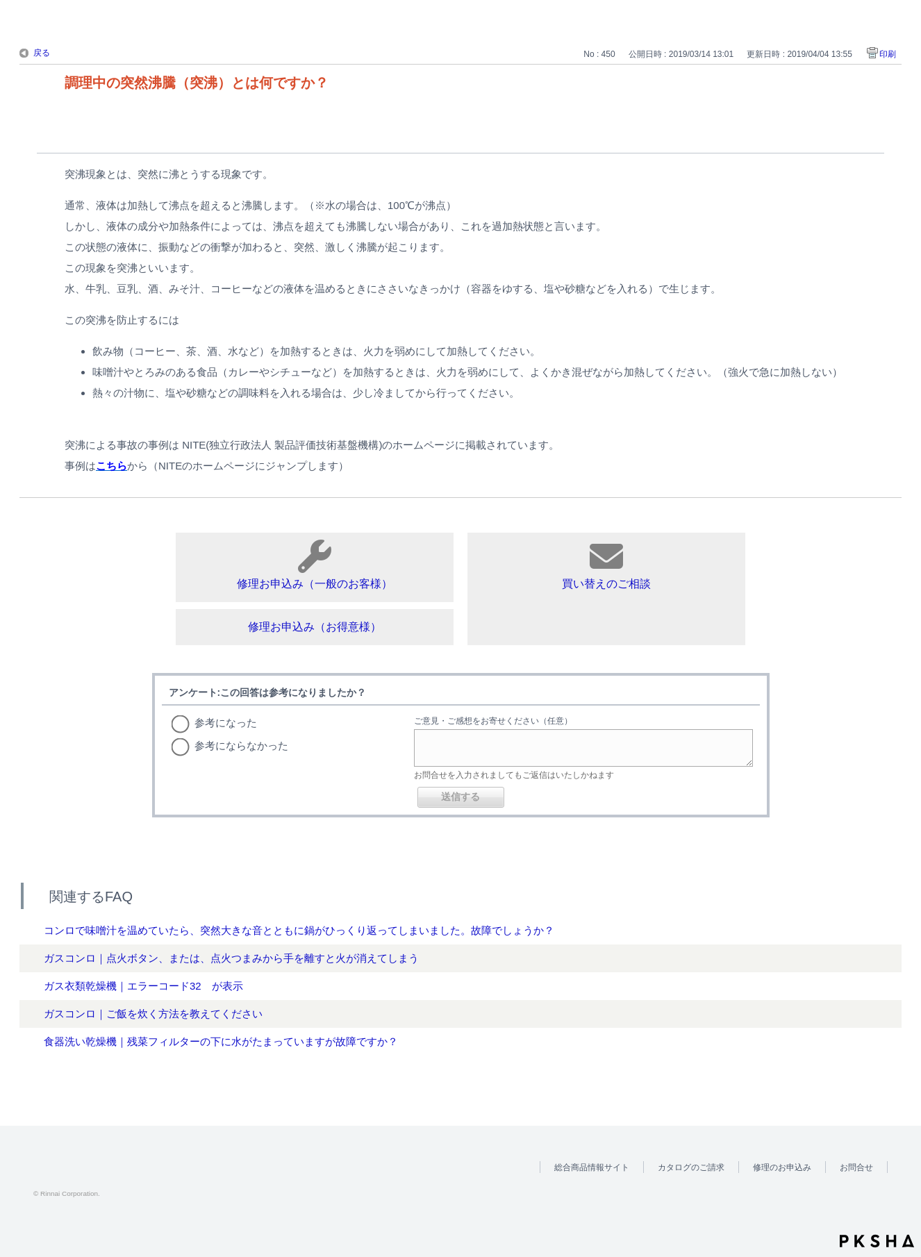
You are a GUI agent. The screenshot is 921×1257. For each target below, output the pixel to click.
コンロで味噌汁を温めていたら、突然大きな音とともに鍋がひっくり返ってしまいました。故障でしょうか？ (299, 930)
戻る (41, 53)
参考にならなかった (241, 745)
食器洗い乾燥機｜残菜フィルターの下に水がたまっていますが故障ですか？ (221, 1041)
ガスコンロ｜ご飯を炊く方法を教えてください (153, 1013)
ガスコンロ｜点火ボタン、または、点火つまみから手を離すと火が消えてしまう (231, 958)
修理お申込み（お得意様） (314, 627)
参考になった (225, 723)
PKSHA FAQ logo (877, 1241)
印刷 (887, 54)
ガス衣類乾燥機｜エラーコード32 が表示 (143, 986)
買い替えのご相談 (606, 565)
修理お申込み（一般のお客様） (314, 565)
